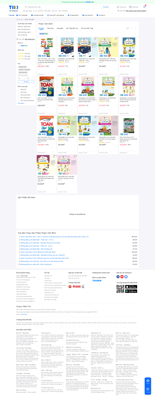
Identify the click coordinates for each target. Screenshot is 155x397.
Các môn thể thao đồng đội (127, 355)
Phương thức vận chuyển (23, 287)
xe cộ (35, 11)
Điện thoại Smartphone (22, 367)
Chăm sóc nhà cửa (27, 361)
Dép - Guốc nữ (53, 362)
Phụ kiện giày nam (50, 375)
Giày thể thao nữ (130, 358)
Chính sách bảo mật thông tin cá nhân (55, 285)
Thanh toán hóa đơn (96, 370)
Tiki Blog (47, 278)
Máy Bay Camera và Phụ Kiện (126, 375)
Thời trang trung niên (50, 341)
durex (56, 323)
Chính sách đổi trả (21, 291)
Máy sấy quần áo (124, 341)
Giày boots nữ (48, 365)
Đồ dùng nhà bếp (21, 392)
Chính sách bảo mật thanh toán (53, 283)
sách (59, 11)
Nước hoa (22, 385)
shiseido (18, 324)
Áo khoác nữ (54, 336)
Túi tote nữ (52, 384)
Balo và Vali (70, 333)
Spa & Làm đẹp (103, 371)
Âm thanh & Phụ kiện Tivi (123, 335)
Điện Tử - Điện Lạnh (122, 333)
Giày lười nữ (56, 365)
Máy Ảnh (130, 376)
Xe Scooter (106, 383)
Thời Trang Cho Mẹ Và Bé (23, 335)
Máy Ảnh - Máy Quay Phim (125, 365)
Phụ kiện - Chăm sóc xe (98, 382)
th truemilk (36, 323)
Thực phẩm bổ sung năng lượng (127, 358)
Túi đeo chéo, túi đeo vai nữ (49, 382)
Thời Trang (106, 335)
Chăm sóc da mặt (21, 375)
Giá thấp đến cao (72, 28)
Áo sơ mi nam (52, 348)
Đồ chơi (34, 335)
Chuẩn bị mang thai (25, 344)
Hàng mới (60, 28)
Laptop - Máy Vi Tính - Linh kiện (77, 354)
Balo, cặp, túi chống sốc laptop (77, 335)
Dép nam (50, 374)
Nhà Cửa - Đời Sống (73, 365)
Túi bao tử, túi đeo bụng (56, 391)
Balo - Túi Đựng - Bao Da (126, 371)
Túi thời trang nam (47, 387)
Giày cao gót (44, 362)
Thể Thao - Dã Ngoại (123, 345)
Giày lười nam (45, 372)
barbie (42, 323)
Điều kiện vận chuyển (50, 299)
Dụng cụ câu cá (124, 353)
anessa (110, 323)
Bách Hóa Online (72, 380)
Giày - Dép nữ (46, 360)
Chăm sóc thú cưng (71, 382)
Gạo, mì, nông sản (25, 355)
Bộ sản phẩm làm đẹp (26, 385)
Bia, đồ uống (22, 356)
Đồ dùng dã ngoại (127, 348)
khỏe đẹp (47, 11)
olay (120, 323)
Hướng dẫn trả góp (21, 294)
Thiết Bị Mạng (76, 359)
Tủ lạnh (121, 336)
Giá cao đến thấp (87, 28)
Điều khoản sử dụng (50, 290)
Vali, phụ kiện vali (83, 336)
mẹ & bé (40, 11)
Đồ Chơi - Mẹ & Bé (22, 333)
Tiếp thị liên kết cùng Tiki (51, 295)
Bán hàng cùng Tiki (73, 278)
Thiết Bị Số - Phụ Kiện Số (99, 353)
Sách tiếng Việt (95, 390)
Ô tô (100, 383)
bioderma (61, 323)
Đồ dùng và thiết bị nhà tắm (77, 371)
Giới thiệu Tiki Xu (49, 292)
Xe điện (108, 382)
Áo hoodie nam (49, 350)
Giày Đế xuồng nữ (52, 367)
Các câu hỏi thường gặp (23, 280)
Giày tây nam (53, 372)
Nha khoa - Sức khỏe (101, 375)
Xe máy (96, 383)
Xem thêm (22, 103)
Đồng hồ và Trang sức (73, 347)
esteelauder (28, 323)
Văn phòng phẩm (105, 390)
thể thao (65, 11)
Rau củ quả (22, 352)
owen (46, 323)
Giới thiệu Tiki (48, 276)
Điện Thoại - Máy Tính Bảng (25, 365)
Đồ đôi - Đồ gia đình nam (54, 352)
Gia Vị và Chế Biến (74, 385)
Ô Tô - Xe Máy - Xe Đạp (99, 380)
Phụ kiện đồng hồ (74, 351)
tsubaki (42, 324)
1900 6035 (24, 314)
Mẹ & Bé (101, 341)
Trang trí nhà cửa (71, 367)
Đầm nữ (47, 335)
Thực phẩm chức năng (25, 377)
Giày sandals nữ (50, 363)
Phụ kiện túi (59, 384)
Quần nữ (53, 335)
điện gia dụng (27, 11)
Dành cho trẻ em (24, 358)
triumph (84, 323)
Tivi (120, 340)
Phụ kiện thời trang (72, 340)
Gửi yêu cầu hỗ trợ (21, 282)
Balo (67, 335)
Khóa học (106, 370)
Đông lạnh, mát (28, 353)
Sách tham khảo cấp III (24, 32)
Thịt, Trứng (25, 350)
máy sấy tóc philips (128, 383)
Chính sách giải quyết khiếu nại (53, 287)
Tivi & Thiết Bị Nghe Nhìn (101, 347)
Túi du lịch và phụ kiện (76, 335)
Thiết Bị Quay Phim (126, 375)
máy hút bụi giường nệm (126, 389)
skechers (74, 323)
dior (23, 323)
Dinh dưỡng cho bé (25, 340)
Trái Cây (18, 350)
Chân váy (53, 338)
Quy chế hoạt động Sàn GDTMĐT (77, 276)
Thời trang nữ (45, 333)
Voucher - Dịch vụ (97, 368)
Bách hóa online (99, 343)
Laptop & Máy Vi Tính (104, 344)
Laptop (82, 361)
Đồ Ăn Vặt (72, 386)
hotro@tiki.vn (31, 299)
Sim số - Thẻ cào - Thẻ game (105, 376)
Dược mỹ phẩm (32, 386)
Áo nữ (42, 335)
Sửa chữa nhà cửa (74, 368)
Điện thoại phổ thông (25, 368)
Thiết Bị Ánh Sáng (127, 368)
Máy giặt (121, 338)
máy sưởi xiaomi (128, 388)
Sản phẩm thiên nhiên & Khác (26, 381)
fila (38, 324)
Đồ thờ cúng (72, 375)
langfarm (24, 324)
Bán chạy (50, 28)
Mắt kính (81, 342)
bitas (134, 323)
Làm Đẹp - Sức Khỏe (23, 373)
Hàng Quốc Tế (96, 333)
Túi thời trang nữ (46, 380)
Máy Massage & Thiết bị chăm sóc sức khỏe (27, 379)
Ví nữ (59, 382)
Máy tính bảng (24, 370)
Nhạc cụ (79, 375)
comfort (129, 323)
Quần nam (52, 347)
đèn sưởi (124, 382)
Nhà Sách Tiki (96, 388)
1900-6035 (24, 276)
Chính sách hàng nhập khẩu (24, 296)
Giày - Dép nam (46, 370)
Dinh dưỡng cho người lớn (26, 341)
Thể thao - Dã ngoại (99, 338)
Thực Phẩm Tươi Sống (23, 348)
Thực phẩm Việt (31, 352)
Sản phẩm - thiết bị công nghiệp (102, 345)
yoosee (115, 323)
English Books (101, 392)
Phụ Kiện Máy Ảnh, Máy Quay (124, 367)
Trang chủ (122, 7)
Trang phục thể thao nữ (122, 347)
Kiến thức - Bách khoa (24, 26)
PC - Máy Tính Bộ (74, 361)
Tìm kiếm (106, 7)
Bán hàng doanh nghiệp (51, 297)
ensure (51, 323)
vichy (34, 324)
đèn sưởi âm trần (124, 393)
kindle (94, 323)
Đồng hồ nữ (76, 349)
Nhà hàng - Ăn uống (100, 373)
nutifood (89, 323)
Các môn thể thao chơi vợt (127, 355)
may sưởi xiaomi (124, 386)
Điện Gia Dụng (21, 390)
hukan (30, 324)
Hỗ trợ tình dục (30, 385)
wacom (105, 323)
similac (124, 323)
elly (66, 323)
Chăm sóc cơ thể (25, 378)
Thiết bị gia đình (31, 392)
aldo (79, 323)
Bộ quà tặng (74, 390)
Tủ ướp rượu (133, 341)
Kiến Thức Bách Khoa (24, 29)
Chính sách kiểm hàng (22, 289)
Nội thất (74, 370)
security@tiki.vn (30, 301)
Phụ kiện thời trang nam (76, 343)
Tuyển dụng (47, 280)
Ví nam (43, 390)
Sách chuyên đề (22, 35)
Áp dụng (26, 81)
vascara (18, 323)
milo (69, 323)
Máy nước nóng (126, 340)
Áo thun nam (44, 347)
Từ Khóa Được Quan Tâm (124, 380)
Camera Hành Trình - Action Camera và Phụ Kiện (127, 370)
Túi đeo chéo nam (51, 390)
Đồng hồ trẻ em (84, 351)
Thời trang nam (46, 345)
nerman (99, 323)
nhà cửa (54, 11)
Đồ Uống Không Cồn (76, 388)
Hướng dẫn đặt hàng (22, 284)
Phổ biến (41, 28)
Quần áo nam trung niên (51, 355)
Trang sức (69, 349)
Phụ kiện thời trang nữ (72, 342)
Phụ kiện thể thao (127, 350)
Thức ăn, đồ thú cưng (25, 359)
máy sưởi (118, 382)
